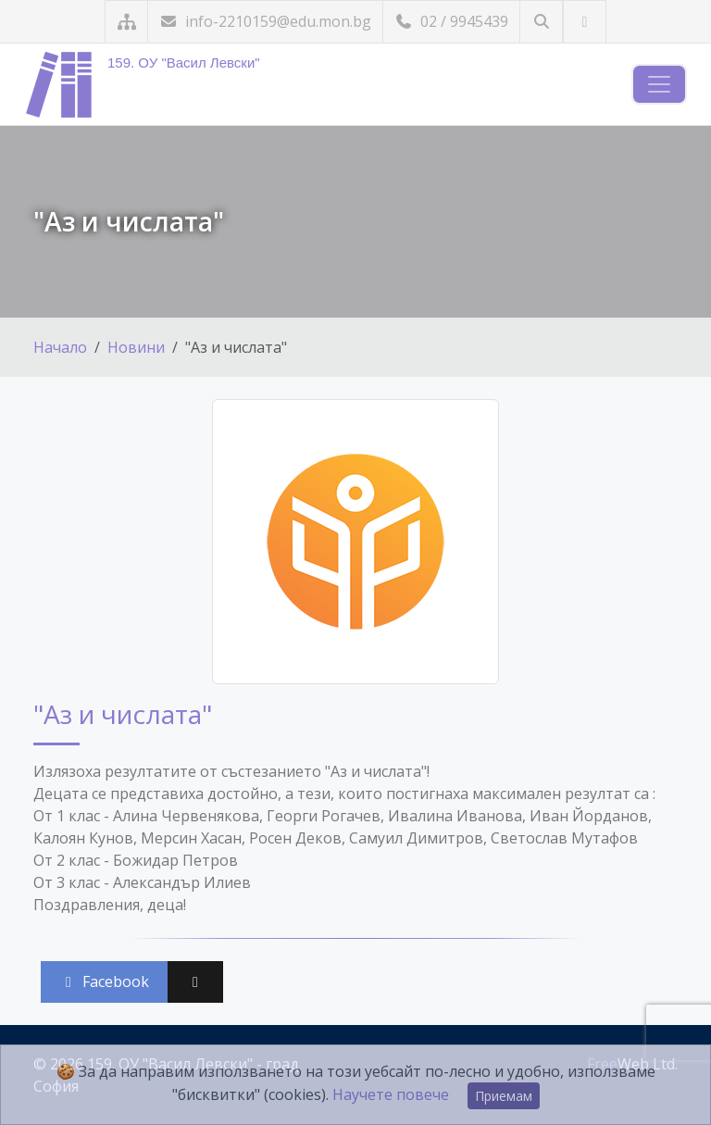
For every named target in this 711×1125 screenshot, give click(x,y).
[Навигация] (659, 84)
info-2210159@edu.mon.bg (265, 21)
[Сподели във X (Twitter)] (195, 982)
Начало (60, 347)
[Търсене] (541, 22)
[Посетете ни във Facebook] (584, 22)
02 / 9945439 (451, 21)
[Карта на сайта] (126, 22)
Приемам (503, 1096)
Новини (136, 347)
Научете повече (390, 1094)
